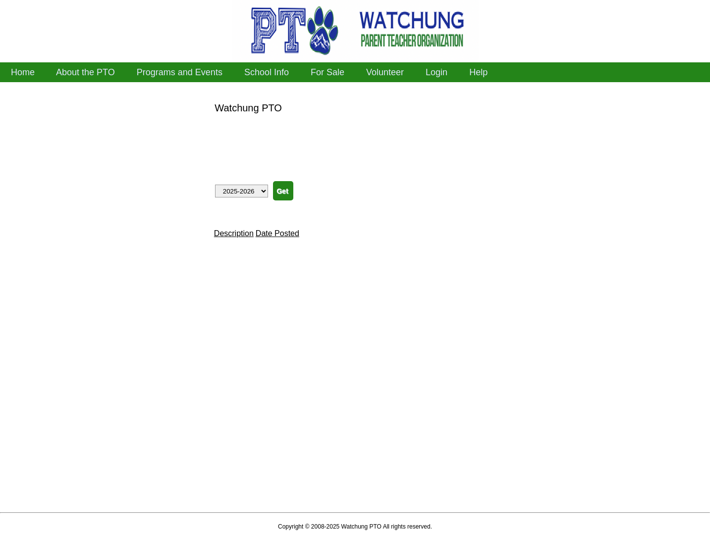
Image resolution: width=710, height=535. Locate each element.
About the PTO (86, 72)
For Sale (327, 72)
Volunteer (385, 72)
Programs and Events (179, 72)
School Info (266, 72)
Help (478, 72)
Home (23, 72)
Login (436, 72)
